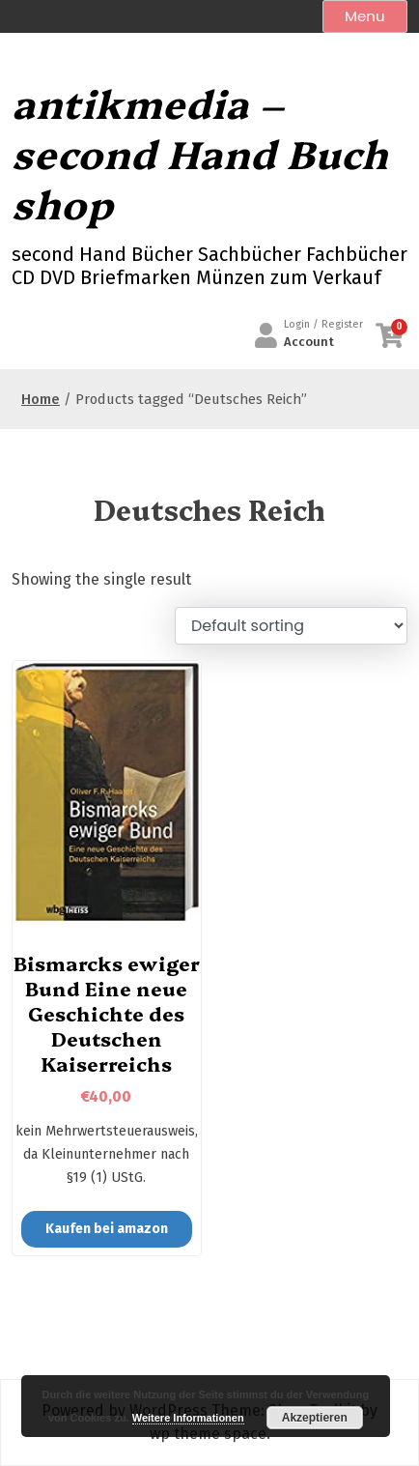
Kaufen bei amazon (106, 1229)
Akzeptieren (315, 1417)
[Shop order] (291, 626)
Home (40, 399)
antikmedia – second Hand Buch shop (200, 152)
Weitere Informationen (188, 1417)
